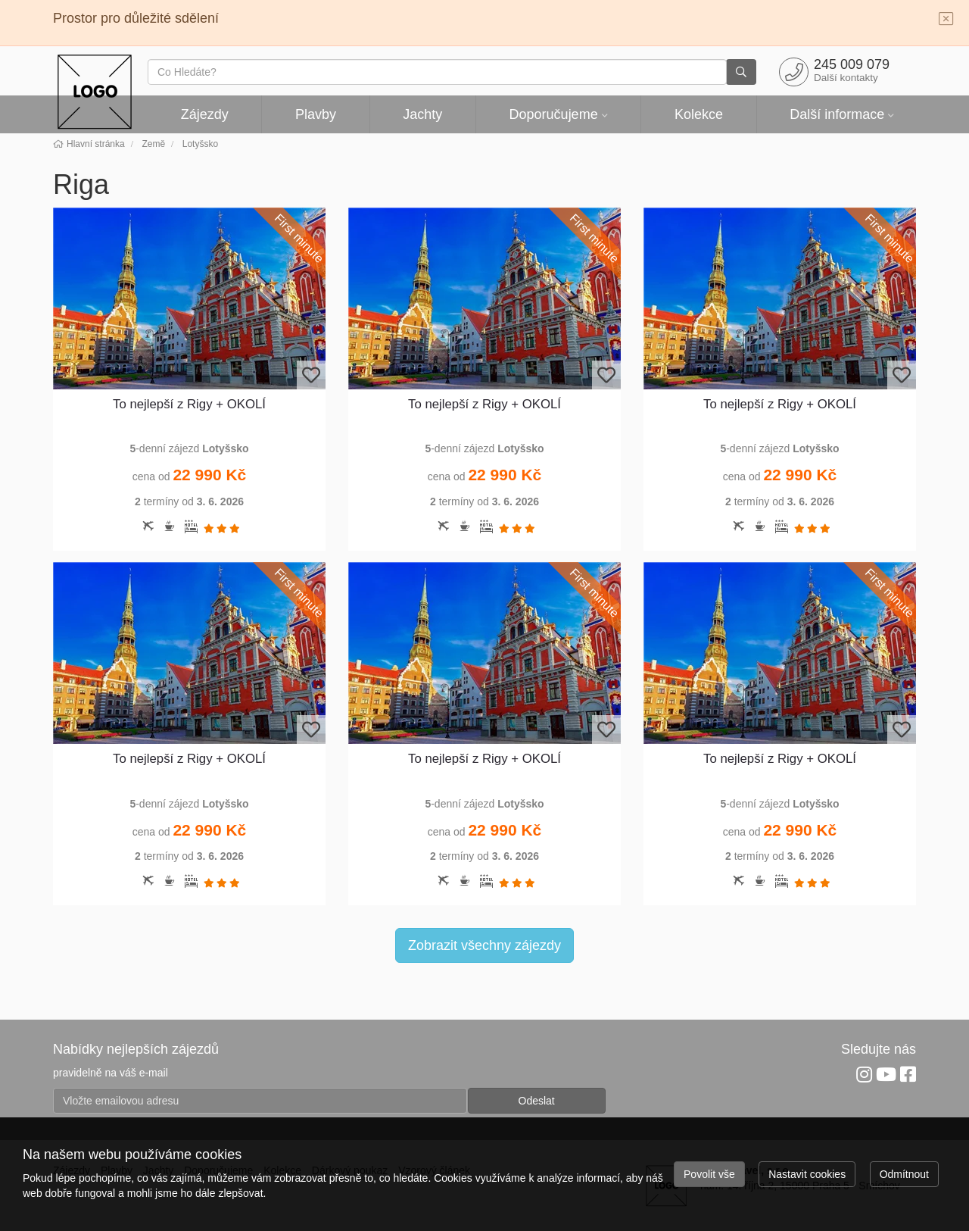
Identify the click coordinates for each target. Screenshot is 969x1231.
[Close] (946, 19)
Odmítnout (904, 1174)
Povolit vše (709, 1174)
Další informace (837, 114)
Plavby (315, 114)
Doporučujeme (553, 114)
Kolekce (699, 114)
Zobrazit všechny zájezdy (484, 945)
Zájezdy (205, 114)
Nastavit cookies (807, 1174)
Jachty (422, 114)
